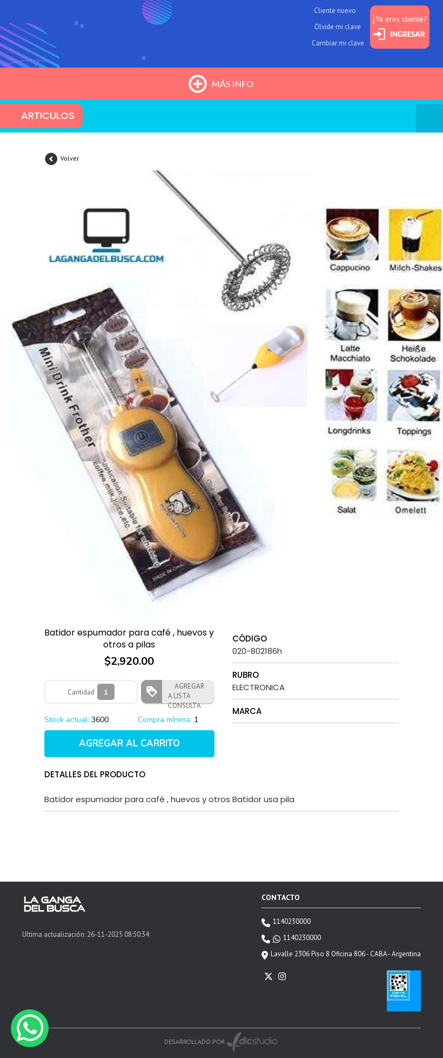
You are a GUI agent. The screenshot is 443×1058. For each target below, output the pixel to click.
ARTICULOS (48, 115)
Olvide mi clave (337, 26)
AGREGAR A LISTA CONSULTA (186, 692)
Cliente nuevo (335, 10)
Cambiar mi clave (338, 43)
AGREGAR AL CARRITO (129, 743)
